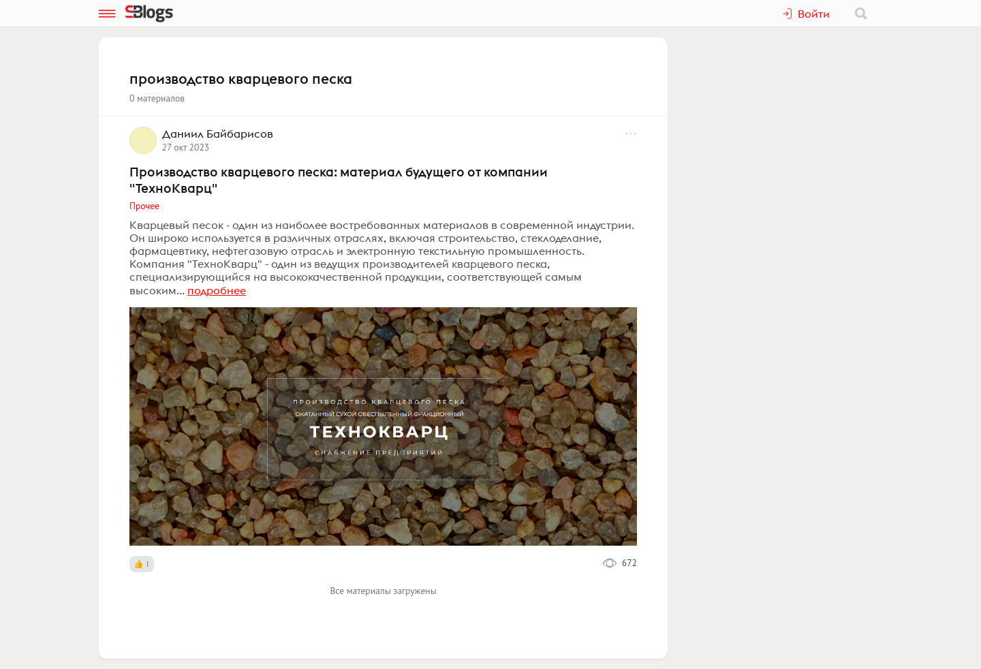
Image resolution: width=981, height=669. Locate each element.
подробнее (216, 290)
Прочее (144, 206)
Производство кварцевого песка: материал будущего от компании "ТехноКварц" (338, 180)
